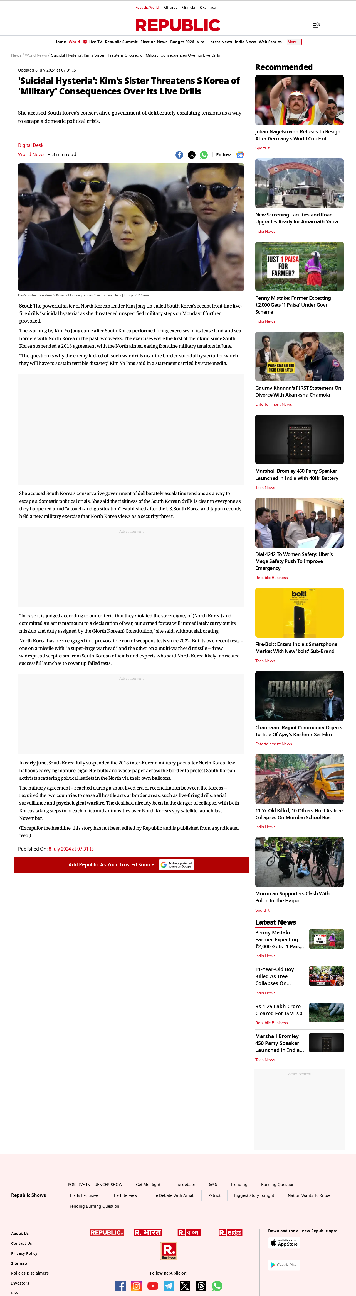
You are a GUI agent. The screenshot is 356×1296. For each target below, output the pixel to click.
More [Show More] (294, 42)
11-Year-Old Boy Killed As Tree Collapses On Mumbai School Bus (279, 980)
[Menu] (313, 25)
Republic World (147, 7)
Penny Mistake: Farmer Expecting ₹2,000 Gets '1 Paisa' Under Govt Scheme (293, 305)
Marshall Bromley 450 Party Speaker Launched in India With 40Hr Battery (296, 474)
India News (265, 231)
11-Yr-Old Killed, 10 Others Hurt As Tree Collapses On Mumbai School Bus (298, 814)
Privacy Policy (24, 1253)
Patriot (214, 1195)
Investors (20, 1283)
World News (31, 154)
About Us (20, 1234)
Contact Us (21, 1243)
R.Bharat (170, 7)
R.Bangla (188, 7)
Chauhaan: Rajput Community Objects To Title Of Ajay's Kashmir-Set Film (298, 731)
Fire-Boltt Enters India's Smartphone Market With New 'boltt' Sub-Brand (296, 648)
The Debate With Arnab (173, 1195)
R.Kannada (208, 7)
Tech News (265, 488)
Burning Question (278, 1185)
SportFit (262, 148)
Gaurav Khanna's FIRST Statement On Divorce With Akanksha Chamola (298, 391)
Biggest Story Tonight (254, 1195)
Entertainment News (273, 404)
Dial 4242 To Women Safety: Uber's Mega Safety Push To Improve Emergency (294, 561)
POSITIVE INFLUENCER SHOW (95, 1185)
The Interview (124, 1195)
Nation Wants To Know (309, 1195)
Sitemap (19, 1263)
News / (17, 55)
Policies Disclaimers (30, 1273)
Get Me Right (148, 1185)
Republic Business (271, 578)
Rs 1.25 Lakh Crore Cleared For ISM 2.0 (278, 1010)
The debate (184, 1185)
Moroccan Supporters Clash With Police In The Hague (292, 897)
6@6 (213, 1185)
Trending (239, 1185)
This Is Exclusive (83, 1195)
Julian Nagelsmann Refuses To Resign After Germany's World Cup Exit (297, 135)
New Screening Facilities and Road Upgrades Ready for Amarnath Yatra (296, 218)
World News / (37, 55)
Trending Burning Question (93, 1206)
